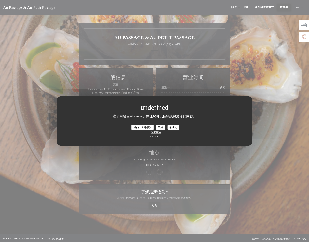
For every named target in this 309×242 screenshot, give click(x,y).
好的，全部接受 (143, 127)
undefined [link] (155, 136)
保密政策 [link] (156, 132)
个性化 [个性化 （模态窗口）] (173, 127)
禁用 (160, 127)
